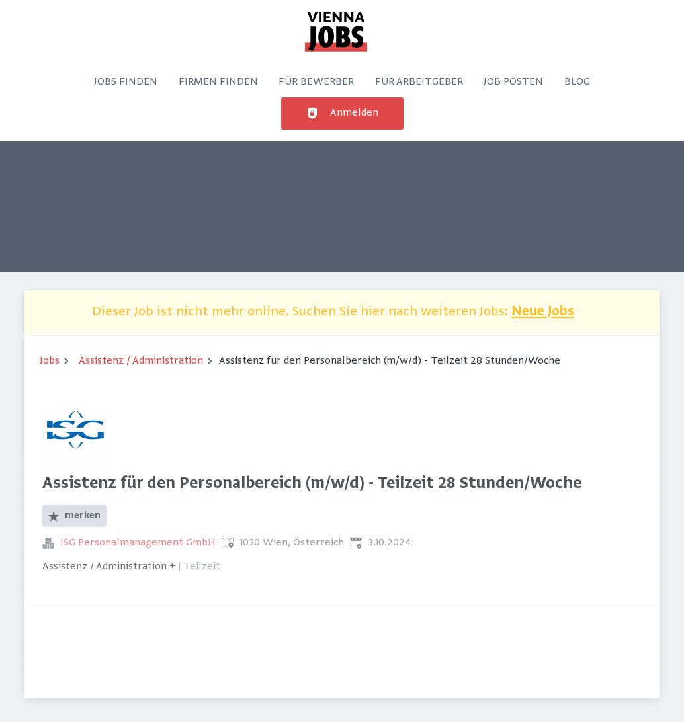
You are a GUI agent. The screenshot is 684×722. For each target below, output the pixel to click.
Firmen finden (218, 82)
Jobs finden (125, 82)
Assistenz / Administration (141, 361)
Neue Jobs (542, 312)
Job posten (513, 82)
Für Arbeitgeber (419, 82)
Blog (577, 82)
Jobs (50, 361)
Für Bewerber (316, 82)
